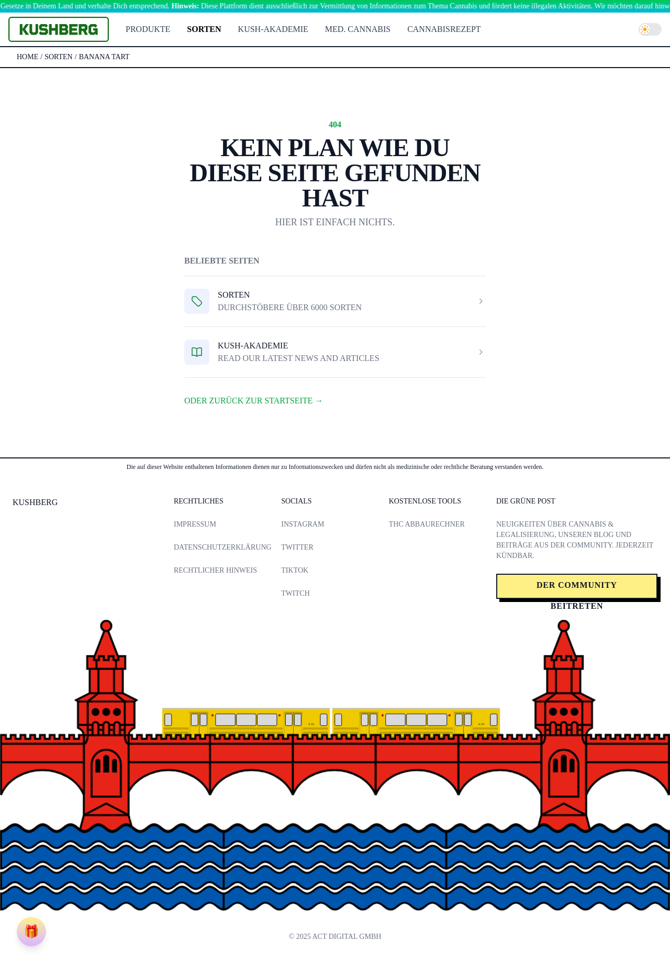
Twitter (297, 547)
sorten (58, 57)
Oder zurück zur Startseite (253, 400)
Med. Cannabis (357, 29)
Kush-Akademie (273, 29)
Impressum (195, 524)
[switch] (650, 29)
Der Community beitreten (577, 590)
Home (27, 57)
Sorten (204, 29)
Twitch (295, 593)
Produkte (148, 29)
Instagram (302, 524)
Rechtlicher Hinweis (215, 570)
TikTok (294, 570)
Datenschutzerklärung (223, 547)
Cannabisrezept (444, 29)
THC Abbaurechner (427, 524)
